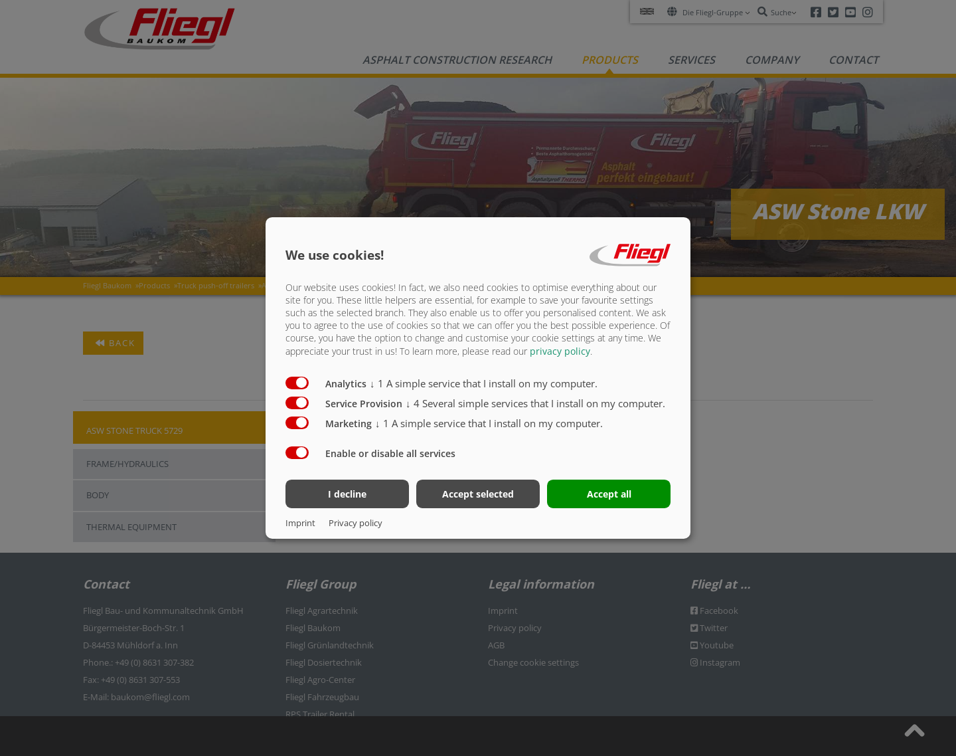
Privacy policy (355, 523)
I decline (347, 494)
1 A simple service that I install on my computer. (484, 382)
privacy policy (560, 350)
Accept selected (478, 494)
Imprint (300, 523)
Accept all (609, 494)
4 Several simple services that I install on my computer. (535, 402)
